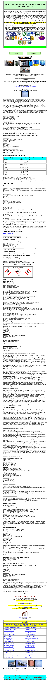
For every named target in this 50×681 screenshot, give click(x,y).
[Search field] (31, 50)
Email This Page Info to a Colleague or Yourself (32, 47)
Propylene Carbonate (9, 650)
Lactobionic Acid (29, 641)
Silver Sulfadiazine (8, 233)
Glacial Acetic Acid (8, 641)
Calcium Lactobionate (9, 634)
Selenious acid (7, 652)
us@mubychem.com (27, 607)
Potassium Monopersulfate (31, 650)
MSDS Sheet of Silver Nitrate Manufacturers (25, 86)
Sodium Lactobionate (30, 656)
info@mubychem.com (26, 603)
